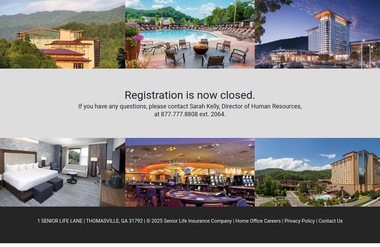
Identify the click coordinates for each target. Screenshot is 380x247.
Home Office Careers (258, 221)
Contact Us (330, 221)
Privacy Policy (299, 221)
